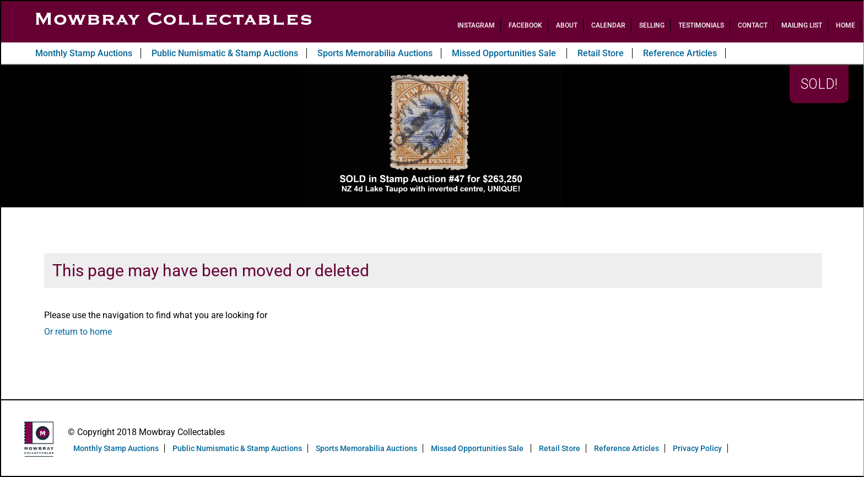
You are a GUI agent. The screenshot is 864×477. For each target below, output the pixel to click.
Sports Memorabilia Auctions (375, 53)
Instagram (476, 25)
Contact (753, 25)
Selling (652, 25)
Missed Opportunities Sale (505, 53)
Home (845, 25)
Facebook (525, 25)
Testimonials (701, 25)
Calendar (608, 25)
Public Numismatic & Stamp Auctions (225, 53)
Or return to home (78, 331)
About (566, 25)
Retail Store (600, 53)
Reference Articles (680, 53)
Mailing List (801, 25)
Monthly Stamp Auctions (83, 53)
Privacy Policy (697, 448)
